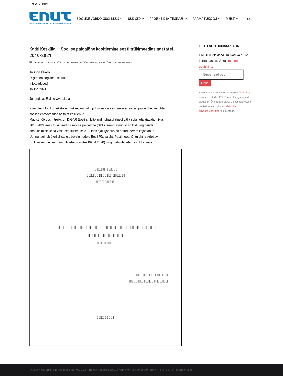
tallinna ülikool (123, 62)
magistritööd (79, 62)
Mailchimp (245, 92)
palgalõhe (105, 62)
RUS (45, 4)
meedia (93, 62)
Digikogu (39, 62)
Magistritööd (54, 62)
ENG (34, 4)
